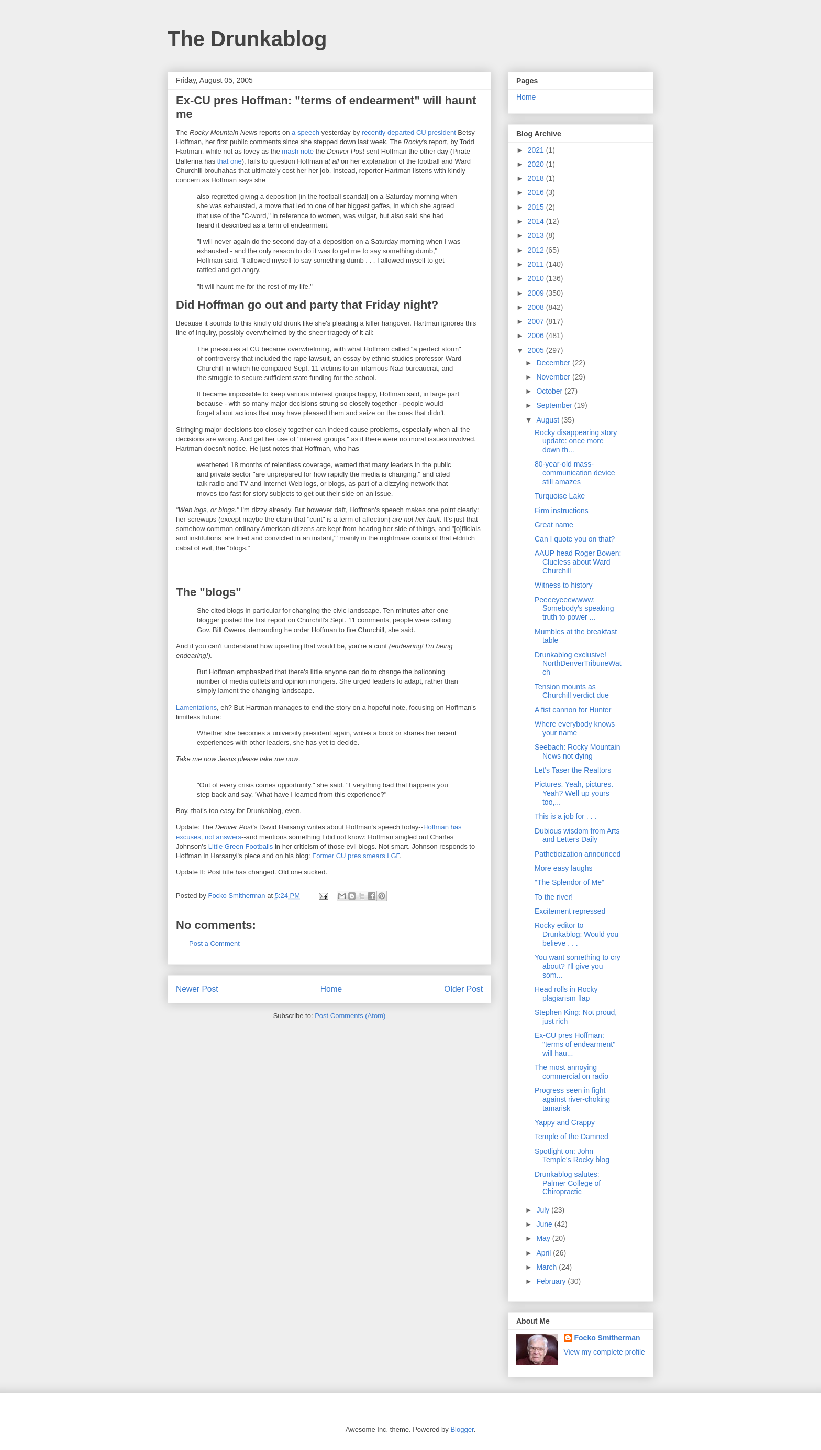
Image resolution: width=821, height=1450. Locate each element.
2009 (537, 293)
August (548, 420)
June (545, 1224)
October (550, 391)
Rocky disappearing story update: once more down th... (576, 441)
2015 (537, 207)
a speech (305, 132)
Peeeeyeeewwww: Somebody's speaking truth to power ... (574, 609)
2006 (537, 335)
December (554, 363)
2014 (537, 221)
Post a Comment (214, 943)
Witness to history (563, 585)
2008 (537, 307)
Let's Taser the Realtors (573, 770)
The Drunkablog (247, 38)
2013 (537, 235)
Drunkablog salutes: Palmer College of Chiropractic (568, 1183)
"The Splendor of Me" (569, 882)
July (543, 1210)
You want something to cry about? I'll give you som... (577, 966)
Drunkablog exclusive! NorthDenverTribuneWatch (578, 664)
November (554, 377)
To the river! (554, 897)
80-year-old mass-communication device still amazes (575, 473)
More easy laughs (564, 868)
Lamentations (196, 707)
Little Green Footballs (240, 846)
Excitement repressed (570, 911)
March (547, 1267)
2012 (537, 250)
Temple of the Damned (571, 1136)
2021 (537, 150)
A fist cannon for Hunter (573, 710)
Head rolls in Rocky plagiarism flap (566, 993)
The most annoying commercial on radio (571, 1071)
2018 (537, 178)
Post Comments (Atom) (350, 1016)
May (544, 1238)
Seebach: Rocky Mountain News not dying (577, 751)
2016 (537, 192)
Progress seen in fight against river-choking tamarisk (572, 1099)
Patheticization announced (577, 854)
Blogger (461, 1429)
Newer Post (197, 988)
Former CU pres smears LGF (356, 856)
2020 (537, 164)
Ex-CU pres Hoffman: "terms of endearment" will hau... (575, 1044)
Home (331, 988)
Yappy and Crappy (565, 1122)
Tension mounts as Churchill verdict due (572, 691)
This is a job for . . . (565, 816)
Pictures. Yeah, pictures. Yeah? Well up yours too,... (574, 793)
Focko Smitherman (607, 1338)
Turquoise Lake (560, 496)
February (552, 1281)
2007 (537, 321)
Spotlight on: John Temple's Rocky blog (572, 1155)
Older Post (463, 988)
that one (229, 161)
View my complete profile (604, 1352)
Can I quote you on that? (575, 539)
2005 (537, 350)
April (544, 1253)
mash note (298, 151)
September (555, 405)
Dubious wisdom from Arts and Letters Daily (577, 835)
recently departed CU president (409, 132)
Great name (554, 525)
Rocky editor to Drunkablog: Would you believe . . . (576, 934)
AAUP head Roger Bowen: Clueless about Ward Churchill (578, 562)
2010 (537, 278)
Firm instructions (562, 510)
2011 (537, 264)
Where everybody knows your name (575, 728)
